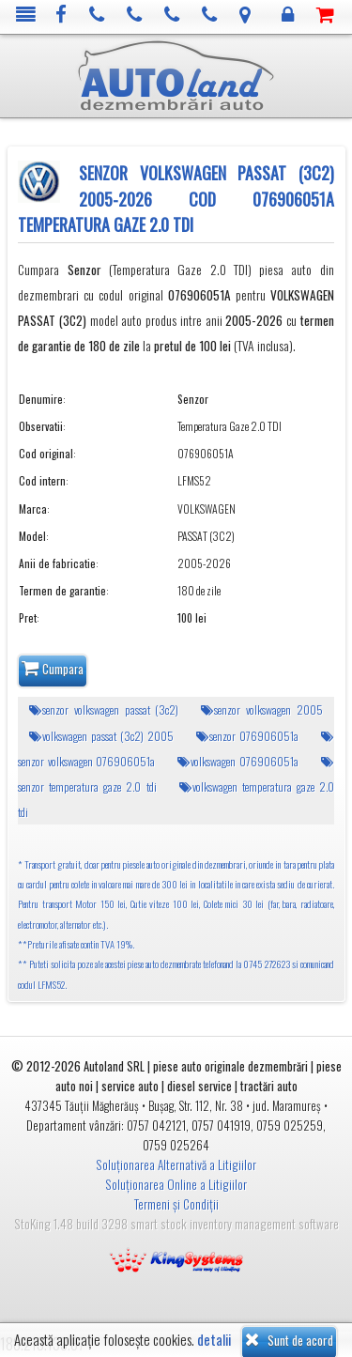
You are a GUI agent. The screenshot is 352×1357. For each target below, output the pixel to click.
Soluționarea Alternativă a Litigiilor (176, 1164)
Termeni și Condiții (176, 1204)
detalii (214, 1340)
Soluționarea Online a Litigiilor (176, 1184)
